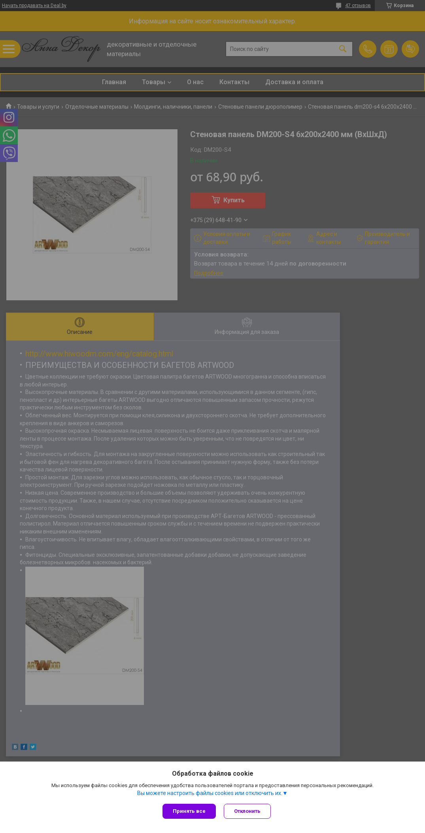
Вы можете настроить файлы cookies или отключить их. (209, 793)
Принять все (189, 811)
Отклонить (247, 811)
